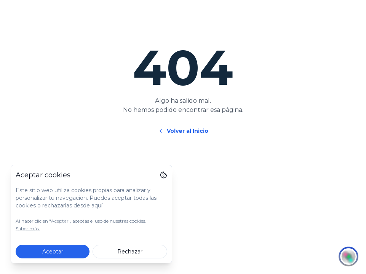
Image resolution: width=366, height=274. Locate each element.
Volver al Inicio (183, 130)
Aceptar (52, 251)
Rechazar (129, 251)
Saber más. (28, 228)
